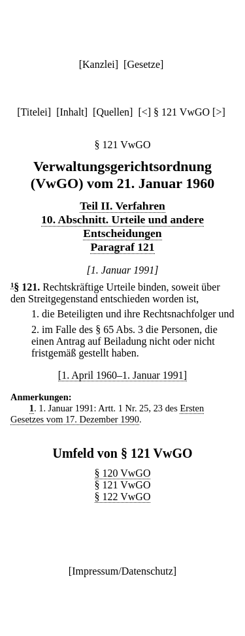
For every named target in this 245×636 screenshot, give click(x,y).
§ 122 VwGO (123, 496)
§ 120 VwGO (123, 473)
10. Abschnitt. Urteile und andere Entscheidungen (122, 226)
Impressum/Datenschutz (122, 571)
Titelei (34, 112)
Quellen (112, 112)
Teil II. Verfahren (122, 205)
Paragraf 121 (122, 246)
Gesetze (143, 64)
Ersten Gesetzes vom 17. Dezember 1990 (107, 413)
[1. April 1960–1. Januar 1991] (122, 375)
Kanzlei (98, 64)
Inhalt (71, 112)
